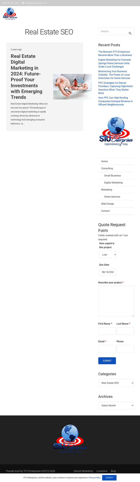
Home (104, 161)
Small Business (112, 175)
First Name (105, 323)
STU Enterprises (32, 471)
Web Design (107, 203)
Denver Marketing (83, 471)
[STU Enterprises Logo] (10, 13)
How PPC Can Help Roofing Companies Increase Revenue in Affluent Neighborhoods (115, 101)
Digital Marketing (113, 182)
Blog (113, 471)
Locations (101, 471)
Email (102, 341)
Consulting (107, 168)
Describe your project (110, 282)
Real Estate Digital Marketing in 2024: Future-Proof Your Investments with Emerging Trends (26, 76)
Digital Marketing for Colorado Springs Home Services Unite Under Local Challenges (114, 63)
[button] (129, 13)
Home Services (112, 196)
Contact (105, 210)
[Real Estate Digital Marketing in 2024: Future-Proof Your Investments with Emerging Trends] (72, 86)
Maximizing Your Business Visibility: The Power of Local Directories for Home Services (114, 75)
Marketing (106, 189)
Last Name (123, 323)
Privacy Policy (95, 477)
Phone (120, 341)
